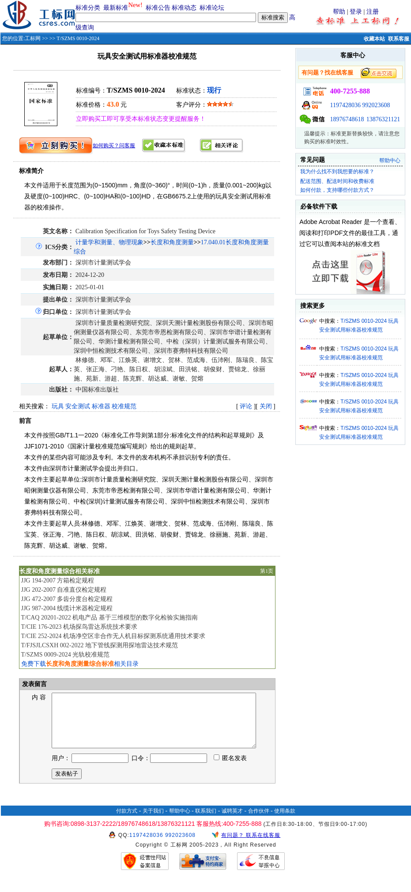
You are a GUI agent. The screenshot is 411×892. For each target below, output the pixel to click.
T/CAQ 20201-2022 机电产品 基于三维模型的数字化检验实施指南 (109, 617)
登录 (356, 11)
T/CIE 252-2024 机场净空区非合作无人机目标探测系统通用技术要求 (113, 636)
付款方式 (126, 821)
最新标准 (115, 7)
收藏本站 (374, 39)
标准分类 (87, 7)
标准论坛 (212, 7)
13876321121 (383, 119)
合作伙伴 (258, 821)
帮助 (339, 11)
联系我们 (205, 821)
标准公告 (158, 7)
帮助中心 (389, 160)
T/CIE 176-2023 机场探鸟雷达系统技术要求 (79, 626)
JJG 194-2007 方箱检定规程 (57, 580)
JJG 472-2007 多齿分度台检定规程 (67, 599)
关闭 (266, 406)
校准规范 (124, 406)
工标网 (33, 38)
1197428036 (345, 105)
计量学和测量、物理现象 (109, 242)
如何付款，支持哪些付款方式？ (337, 190)
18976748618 (347, 119)
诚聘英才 (232, 821)
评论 (246, 406)
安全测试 (77, 406)
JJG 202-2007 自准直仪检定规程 (64, 589)
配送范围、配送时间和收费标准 (337, 181)
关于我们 (153, 821)
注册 (372, 11)
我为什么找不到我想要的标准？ (337, 171)
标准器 (101, 406)
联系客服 (398, 39)
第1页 (266, 571)
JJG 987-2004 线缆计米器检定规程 (67, 608)
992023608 (376, 105)
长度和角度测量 (172, 242)
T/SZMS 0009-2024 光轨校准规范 (65, 654)
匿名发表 (230, 768)
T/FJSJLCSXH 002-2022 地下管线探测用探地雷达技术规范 (99, 645)
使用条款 (284, 821)
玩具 (58, 406)
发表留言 (34, 684)
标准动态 (184, 7)
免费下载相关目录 (80, 664)
